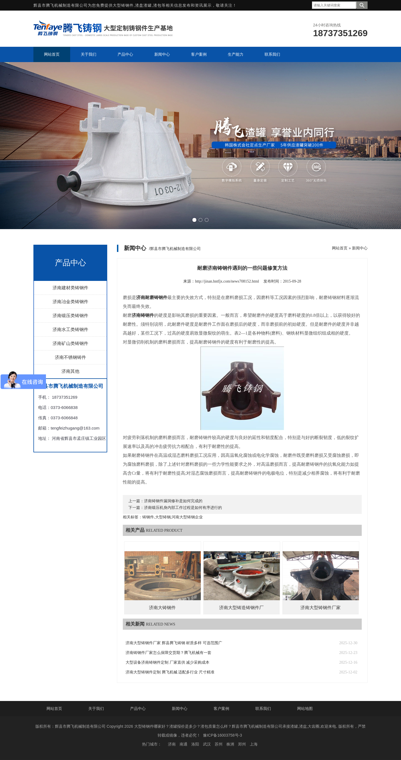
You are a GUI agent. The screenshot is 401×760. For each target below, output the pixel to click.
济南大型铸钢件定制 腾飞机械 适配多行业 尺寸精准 (170, 672)
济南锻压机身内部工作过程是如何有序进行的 (183, 508)
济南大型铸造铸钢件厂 (241, 607)
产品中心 (138, 708)
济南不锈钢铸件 (70, 357)
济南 (172, 744)
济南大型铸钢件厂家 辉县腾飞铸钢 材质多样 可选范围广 (174, 643)
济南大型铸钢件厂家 (320, 607)
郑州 (242, 744)
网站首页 (340, 248)
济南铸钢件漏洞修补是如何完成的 (173, 501)
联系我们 (263, 708)
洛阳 (195, 744)
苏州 (218, 744)
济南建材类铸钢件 (70, 287)
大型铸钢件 (123, 5)
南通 (183, 744)
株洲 (230, 744)
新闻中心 (360, 248)
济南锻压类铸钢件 (70, 315)
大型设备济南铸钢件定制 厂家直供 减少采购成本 (167, 662)
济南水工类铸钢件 (70, 329)
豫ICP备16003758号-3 (222, 735)
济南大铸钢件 (162, 607)
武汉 (207, 744)
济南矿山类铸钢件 (70, 343)
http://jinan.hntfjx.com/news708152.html (227, 281)
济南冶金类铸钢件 (70, 301)
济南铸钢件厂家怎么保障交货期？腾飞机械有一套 (168, 653)
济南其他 (70, 371)
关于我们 (96, 708)
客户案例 (221, 708)
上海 (254, 744)
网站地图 (305, 708)
